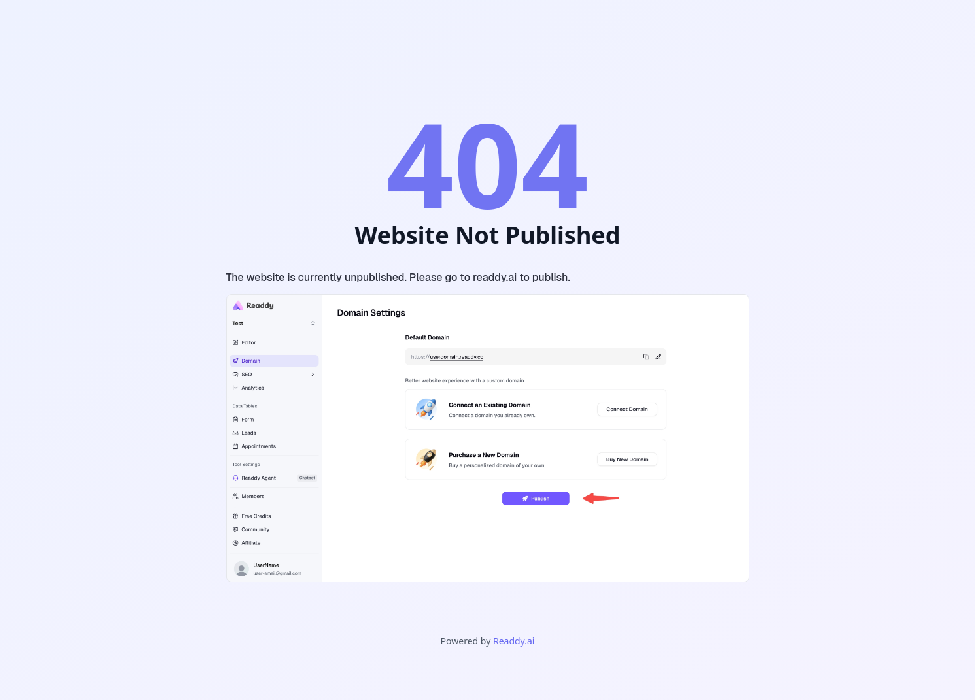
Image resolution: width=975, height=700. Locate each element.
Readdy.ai (513, 641)
